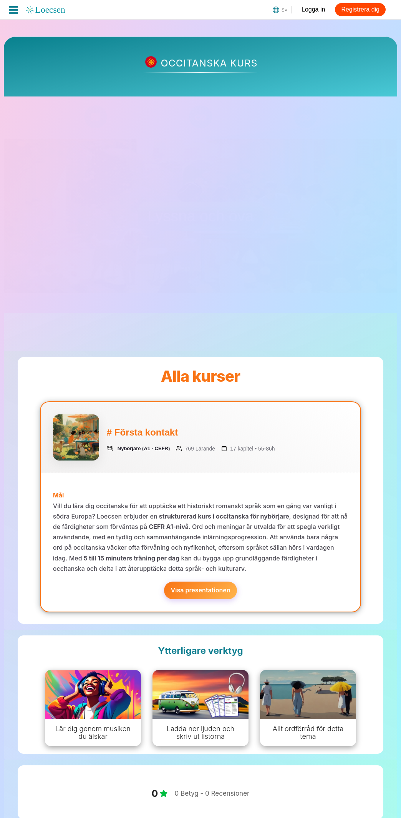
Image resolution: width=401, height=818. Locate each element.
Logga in (313, 9)
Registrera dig (360, 9)
